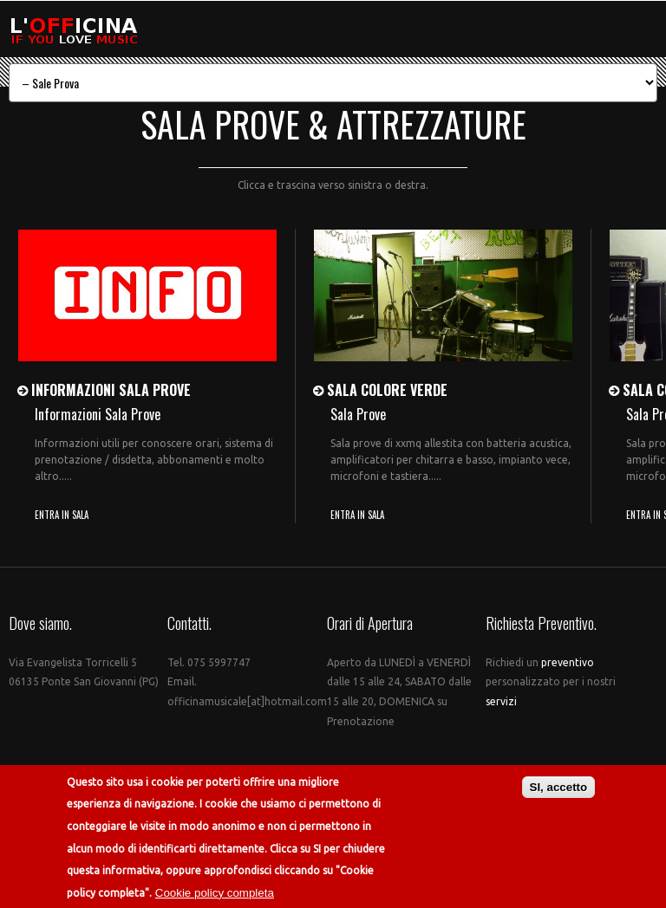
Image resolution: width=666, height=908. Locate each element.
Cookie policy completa (214, 893)
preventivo (567, 662)
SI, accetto (559, 788)
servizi (501, 701)
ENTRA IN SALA (61, 515)
